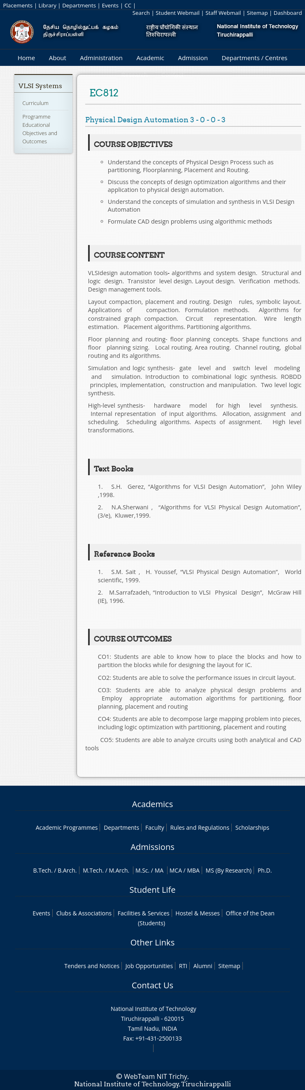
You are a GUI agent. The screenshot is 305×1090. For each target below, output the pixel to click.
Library (47, 5)
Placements (18, 5)
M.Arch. (119, 870)
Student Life (153, 889)
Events (110, 5)
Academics (152, 804)
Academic (150, 58)
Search (141, 12)
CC (127, 5)
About (57, 58)
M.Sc (141, 870)
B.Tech (42, 870)
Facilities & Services (144, 913)
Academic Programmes (67, 827)
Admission (193, 58)
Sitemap (257, 12)
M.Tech (92, 870)
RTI (183, 966)
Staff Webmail (223, 12)
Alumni (202, 966)
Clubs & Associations (84, 913)
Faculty (154, 827)
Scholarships (252, 827)
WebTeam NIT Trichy (155, 1076)
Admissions (152, 846)
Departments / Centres (255, 58)
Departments (79, 5)
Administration (101, 58)
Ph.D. (265, 870)
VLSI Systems (40, 86)
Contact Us (152, 985)
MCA (176, 870)
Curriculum (35, 103)
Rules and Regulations (199, 827)
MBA (193, 870)
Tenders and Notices (91, 966)
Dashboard (288, 12)
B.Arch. (67, 870)
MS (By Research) (229, 870)
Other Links (152, 942)
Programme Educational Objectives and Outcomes (39, 129)
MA (159, 870)
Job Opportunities (149, 966)
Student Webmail (178, 12)
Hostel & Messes (197, 913)
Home (26, 58)
